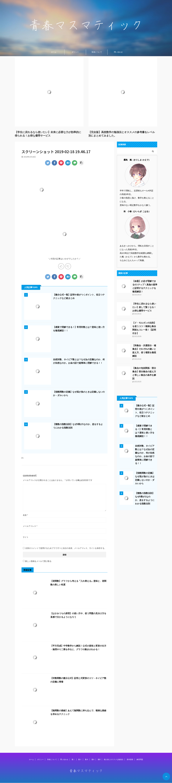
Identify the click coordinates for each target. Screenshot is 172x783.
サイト (25, 537)
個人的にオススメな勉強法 (113, 759)
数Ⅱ (80, 759)
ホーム (53, 52)
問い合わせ (118, 52)
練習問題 (140, 759)
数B (99, 759)
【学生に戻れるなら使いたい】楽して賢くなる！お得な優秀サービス (144, 307)
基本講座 (130, 759)
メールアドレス (30, 526)
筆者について (97, 52)
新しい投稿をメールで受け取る (38, 561)
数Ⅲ (86, 759)
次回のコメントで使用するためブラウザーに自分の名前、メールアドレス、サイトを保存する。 (65, 548)
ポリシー (75, 52)
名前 (25, 515)
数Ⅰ (73, 759)
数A (93, 759)
